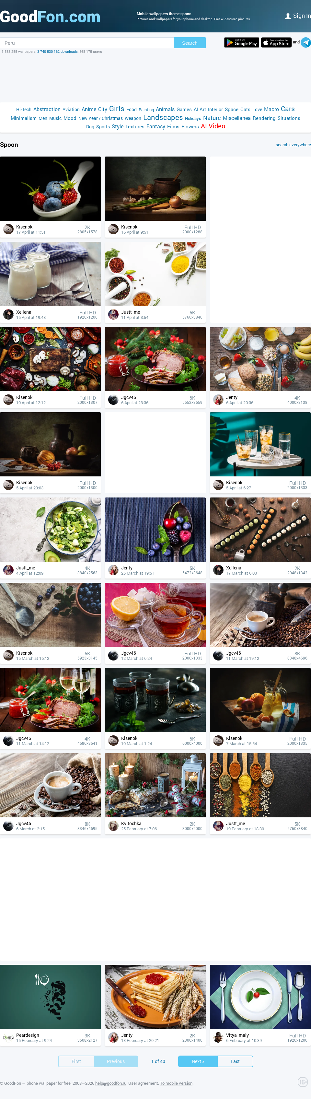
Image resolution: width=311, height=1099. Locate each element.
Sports (103, 126)
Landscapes (163, 117)
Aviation (71, 109)
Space (231, 109)
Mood (69, 118)
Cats (245, 109)
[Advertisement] (155, 78)
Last (235, 1061)
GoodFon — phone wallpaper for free (37, 1083)
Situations (289, 118)
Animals (165, 109)
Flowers (190, 126)
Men (43, 118)
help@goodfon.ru (110, 1083)
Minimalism (24, 118)
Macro (271, 109)
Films (173, 126)
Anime (89, 109)
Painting (146, 109)
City (102, 109)
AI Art (200, 109)
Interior (215, 109)
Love (257, 109)
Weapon (133, 118)
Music (55, 118)
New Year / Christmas (100, 118)
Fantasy (155, 126)
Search (190, 43)
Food (131, 109)
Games (184, 109)
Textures (134, 126)
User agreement (143, 1083)
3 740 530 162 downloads (57, 51)
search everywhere (293, 144)
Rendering (264, 118)
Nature (212, 118)
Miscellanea (237, 117)
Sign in (298, 15)
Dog (90, 126)
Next (198, 1061)
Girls (116, 108)
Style (117, 126)
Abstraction (47, 109)
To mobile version (176, 1083)
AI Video (213, 126)
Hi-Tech (23, 109)
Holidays (193, 118)
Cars (288, 108)
